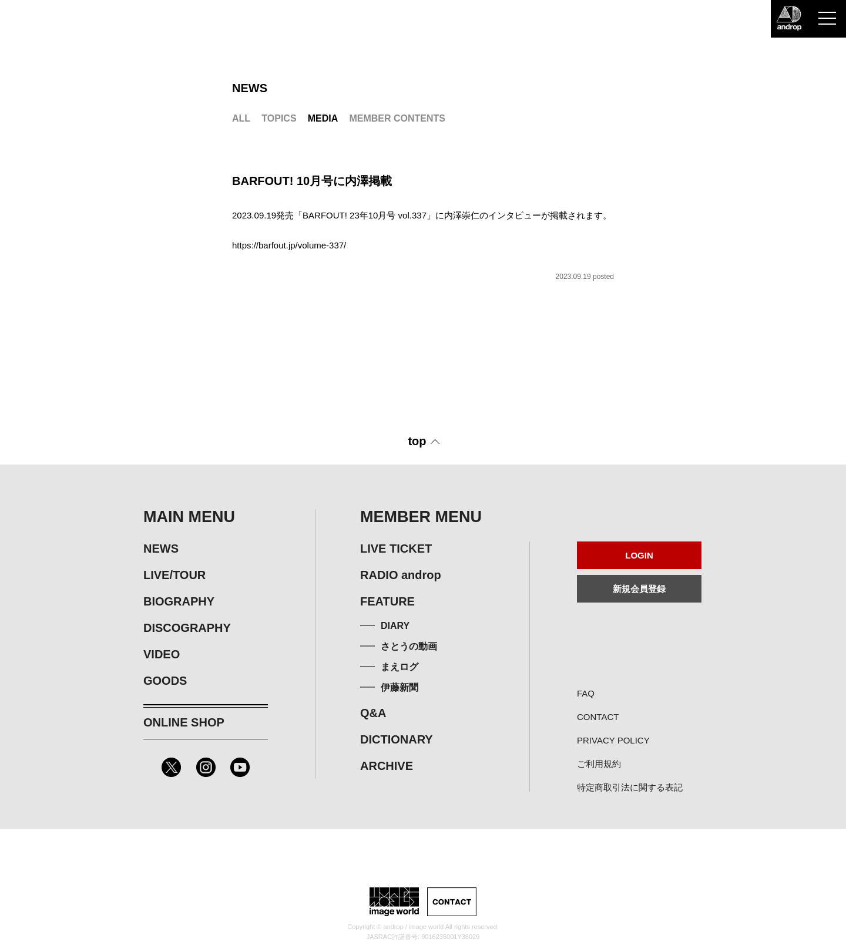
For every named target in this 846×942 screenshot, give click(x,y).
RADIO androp (400, 574)
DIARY (395, 626)
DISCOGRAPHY (187, 627)
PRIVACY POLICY (613, 740)
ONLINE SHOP (183, 722)
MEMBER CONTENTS (397, 118)
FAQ (586, 693)
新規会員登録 (639, 589)
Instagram (206, 767)
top (417, 441)
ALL (241, 118)
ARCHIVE (386, 765)
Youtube (240, 767)
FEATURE (387, 601)
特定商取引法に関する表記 (630, 787)
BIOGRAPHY (178, 601)
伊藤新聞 (399, 687)
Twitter (171, 767)
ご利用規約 (599, 764)
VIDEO (161, 654)
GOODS (165, 680)
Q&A (373, 712)
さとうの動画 (409, 646)
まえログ (399, 667)
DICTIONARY (396, 739)
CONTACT (598, 717)
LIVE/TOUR (174, 574)
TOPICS (278, 118)
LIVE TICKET (396, 548)
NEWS (161, 548)
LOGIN (639, 555)
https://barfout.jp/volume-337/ (289, 245)
